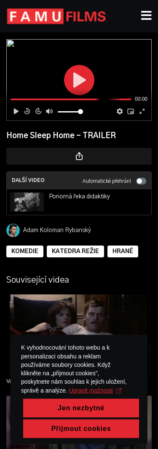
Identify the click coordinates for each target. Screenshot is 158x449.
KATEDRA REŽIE (75, 251)
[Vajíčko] (79, 381)
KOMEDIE (24, 251)
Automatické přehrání (114, 181)
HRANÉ (122, 251)
